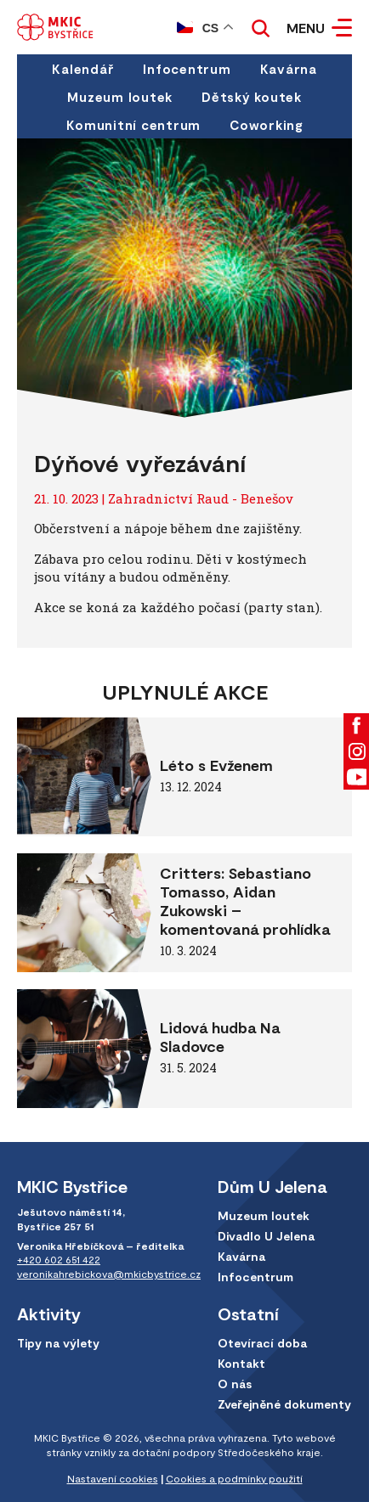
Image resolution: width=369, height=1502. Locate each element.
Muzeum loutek (120, 96)
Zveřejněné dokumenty (284, 1404)
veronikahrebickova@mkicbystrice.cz (109, 1274)
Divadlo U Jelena (266, 1236)
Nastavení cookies (112, 1478)
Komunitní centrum (133, 124)
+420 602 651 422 (58, 1259)
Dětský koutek (252, 96)
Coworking (266, 124)
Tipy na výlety (58, 1343)
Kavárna (288, 68)
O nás (235, 1383)
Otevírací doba (262, 1343)
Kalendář (83, 68)
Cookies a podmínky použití (234, 1478)
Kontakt (241, 1363)
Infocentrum (186, 68)
